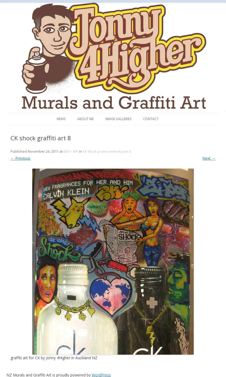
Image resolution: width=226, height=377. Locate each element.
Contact (150, 119)
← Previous (20, 158)
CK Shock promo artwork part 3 (107, 151)
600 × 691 (70, 151)
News (61, 119)
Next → (209, 158)
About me (85, 119)
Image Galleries (118, 119)
